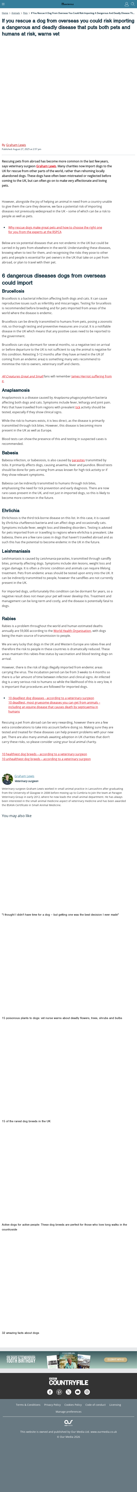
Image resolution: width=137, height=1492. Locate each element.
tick (77, 407)
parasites (78, 460)
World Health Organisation (72, 631)
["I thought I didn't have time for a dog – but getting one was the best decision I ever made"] (68, 864)
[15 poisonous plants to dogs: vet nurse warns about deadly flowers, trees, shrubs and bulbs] (68, 968)
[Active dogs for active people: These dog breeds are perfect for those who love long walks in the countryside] (68, 1174)
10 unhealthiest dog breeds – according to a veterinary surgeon (46, 759)
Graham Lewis (46, 166)
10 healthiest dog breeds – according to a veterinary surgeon (44, 754)
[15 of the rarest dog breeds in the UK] (68, 1071)
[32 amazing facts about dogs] (68, 1283)
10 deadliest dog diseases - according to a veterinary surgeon (51, 698)
